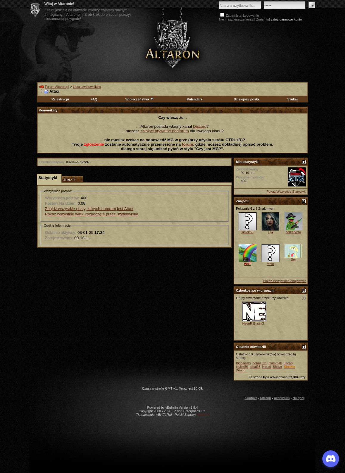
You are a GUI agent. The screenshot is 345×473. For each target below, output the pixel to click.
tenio (270, 264)
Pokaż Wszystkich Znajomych (284, 281)
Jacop (288, 363)
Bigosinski (243, 363)
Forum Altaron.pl (57, 86)
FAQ (94, 99)
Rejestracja (60, 99)
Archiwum (282, 398)
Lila (270, 232)
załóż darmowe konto (286, 19)
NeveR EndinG (253, 323)
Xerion (240, 370)
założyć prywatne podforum (165, 131)
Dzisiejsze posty (246, 99)
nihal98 (255, 366)
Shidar (277, 366)
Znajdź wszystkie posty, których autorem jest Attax (89, 208)
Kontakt (251, 398)
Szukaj (292, 99)
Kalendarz (195, 99)
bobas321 (260, 363)
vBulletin (203, 414)
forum (187, 144)
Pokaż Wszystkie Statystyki (286, 191)
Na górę (299, 398)
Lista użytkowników (87, 86)
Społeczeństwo (139, 99)
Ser (293, 259)
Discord (199, 126)
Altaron (265, 398)
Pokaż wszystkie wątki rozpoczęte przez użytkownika (91, 214)
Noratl (266, 366)
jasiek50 (247, 232)
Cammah (275, 363)
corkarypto (293, 232)
